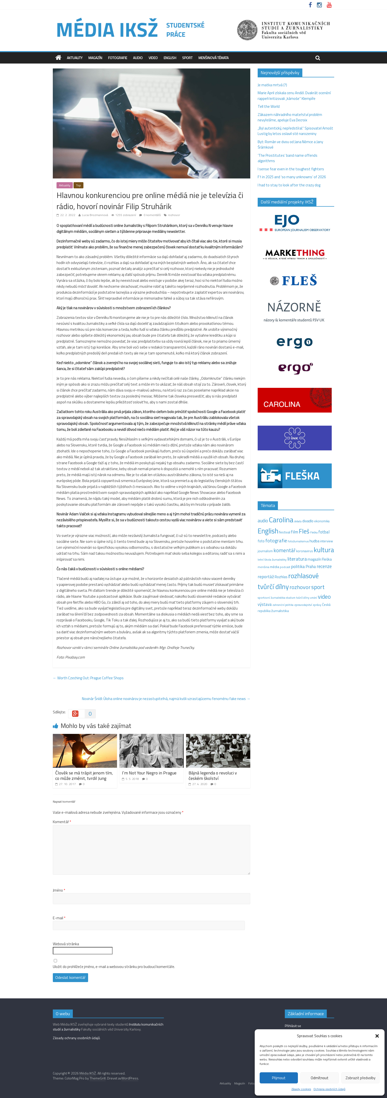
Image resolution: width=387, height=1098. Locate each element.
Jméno (59, 890)
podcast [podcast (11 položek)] (285, 567)
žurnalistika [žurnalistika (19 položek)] (280, 611)
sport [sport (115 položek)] (318, 586)
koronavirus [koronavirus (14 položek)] (304, 551)
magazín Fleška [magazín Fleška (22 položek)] (320, 559)
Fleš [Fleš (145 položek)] (304, 531)
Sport (187, 57)
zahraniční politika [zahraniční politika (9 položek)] (282, 605)
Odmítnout (320, 1078)
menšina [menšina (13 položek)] (263, 567)
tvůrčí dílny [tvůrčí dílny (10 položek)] (302, 597)
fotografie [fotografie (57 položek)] (276, 540)
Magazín (95, 57)
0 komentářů (150, 215)
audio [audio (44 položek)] (263, 520)
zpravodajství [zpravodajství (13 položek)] (303, 604)
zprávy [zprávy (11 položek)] (317, 605)
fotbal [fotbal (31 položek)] (323, 532)
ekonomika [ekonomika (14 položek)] (321, 521)
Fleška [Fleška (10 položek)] (314, 532)
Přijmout (279, 1078)
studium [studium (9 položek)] (290, 598)
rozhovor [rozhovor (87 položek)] (300, 587)
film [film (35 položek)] (294, 531)
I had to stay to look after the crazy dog (289, 185)
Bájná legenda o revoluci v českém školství (213, 775)
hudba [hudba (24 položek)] (314, 541)
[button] (377, 1035)
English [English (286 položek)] (268, 531)
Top (78, 185)
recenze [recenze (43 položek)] (324, 566)
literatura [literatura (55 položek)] (297, 559)
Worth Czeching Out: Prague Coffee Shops (88, 678)
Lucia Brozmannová (95, 215)
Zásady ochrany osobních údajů (76, 1037)
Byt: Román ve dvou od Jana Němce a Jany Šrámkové (290, 144)
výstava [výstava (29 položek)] (265, 604)
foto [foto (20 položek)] (261, 541)
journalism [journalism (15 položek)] (265, 551)
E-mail (59, 918)
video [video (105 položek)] (324, 596)
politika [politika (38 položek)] (298, 566)
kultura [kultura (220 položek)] (324, 550)
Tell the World (269, 106)
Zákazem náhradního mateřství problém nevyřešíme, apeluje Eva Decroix (290, 117)
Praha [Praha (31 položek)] (311, 566)
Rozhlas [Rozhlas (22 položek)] (281, 577)
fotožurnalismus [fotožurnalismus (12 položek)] (298, 541)
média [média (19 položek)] (274, 567)
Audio (138, 57)
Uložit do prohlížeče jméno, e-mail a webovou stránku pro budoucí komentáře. (114, 966)
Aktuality (74, 57)
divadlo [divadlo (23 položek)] (307, 521)
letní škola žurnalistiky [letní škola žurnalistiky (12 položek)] (272, 559)
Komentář (62, 822)
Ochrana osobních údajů (329, 1089)
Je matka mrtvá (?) (272, 85)
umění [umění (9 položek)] (313, 598)
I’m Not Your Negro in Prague (149, 772)
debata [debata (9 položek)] (298, 521)
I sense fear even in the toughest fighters (291, 169)
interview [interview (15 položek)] (326, 541)
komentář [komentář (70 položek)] (284, 550)
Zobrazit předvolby (360, 1078)
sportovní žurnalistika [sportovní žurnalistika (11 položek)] (271, 597)
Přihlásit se (293, 1025)
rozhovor (174, 215)
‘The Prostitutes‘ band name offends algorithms (287, 158)
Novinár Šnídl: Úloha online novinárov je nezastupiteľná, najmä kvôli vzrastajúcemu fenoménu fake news (166, 699)
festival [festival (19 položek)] (284, 532)
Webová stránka (66, 944)
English (170, 57)
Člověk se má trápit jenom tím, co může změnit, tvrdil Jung (84, 775)
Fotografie (117, 57)
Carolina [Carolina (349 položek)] (281, 519)
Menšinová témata (213, 57)
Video (153, 57)
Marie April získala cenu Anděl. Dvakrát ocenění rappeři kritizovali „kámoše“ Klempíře (294, 95)
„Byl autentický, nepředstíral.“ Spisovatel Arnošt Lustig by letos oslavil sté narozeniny (295, 131)
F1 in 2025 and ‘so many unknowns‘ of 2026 (292, 177)
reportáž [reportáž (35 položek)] (266, 576)
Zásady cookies (301, 1089)
